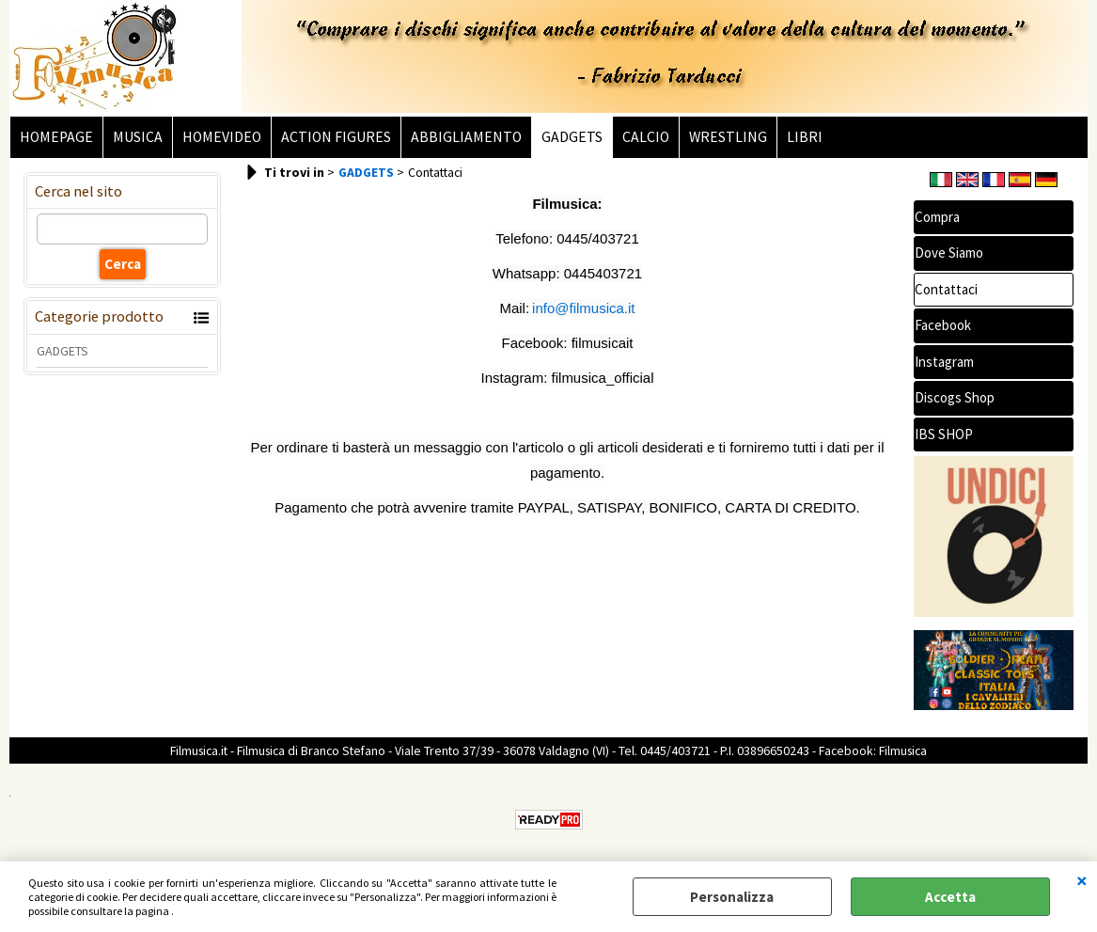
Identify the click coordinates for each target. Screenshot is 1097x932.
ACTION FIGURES (336, 137)
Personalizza (732, 897)
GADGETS (572, 137)
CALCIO (645, 137)
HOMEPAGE (56, 137)
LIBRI (805, 137)
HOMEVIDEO (221, 137)
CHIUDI (1082, 880)
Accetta (950, 897)
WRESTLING (728, 137)
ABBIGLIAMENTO (466, 137)
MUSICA (138, 137)
